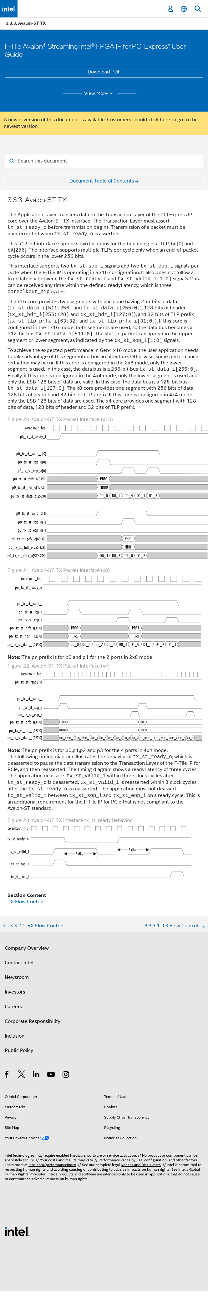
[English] (184, 9)
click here (159, 120)
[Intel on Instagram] (66, 1075)
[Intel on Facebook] (7, 1075)
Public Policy (19, 1050)
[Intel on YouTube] (51, 1075)
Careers (13, 1007)
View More (99, 93)
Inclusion (14, 1036)
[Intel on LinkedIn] (36, 1075)
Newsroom (17, 977)
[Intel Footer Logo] (17, 1231)
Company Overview (27, 948)
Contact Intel (19, 962)
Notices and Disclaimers (141, 1164)
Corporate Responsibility (32, 1021)
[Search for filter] (104, 161)
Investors (15, 992)
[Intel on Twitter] (22, 1075)
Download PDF (104, 72)
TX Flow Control (25, 902)
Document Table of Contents (101, 181)
